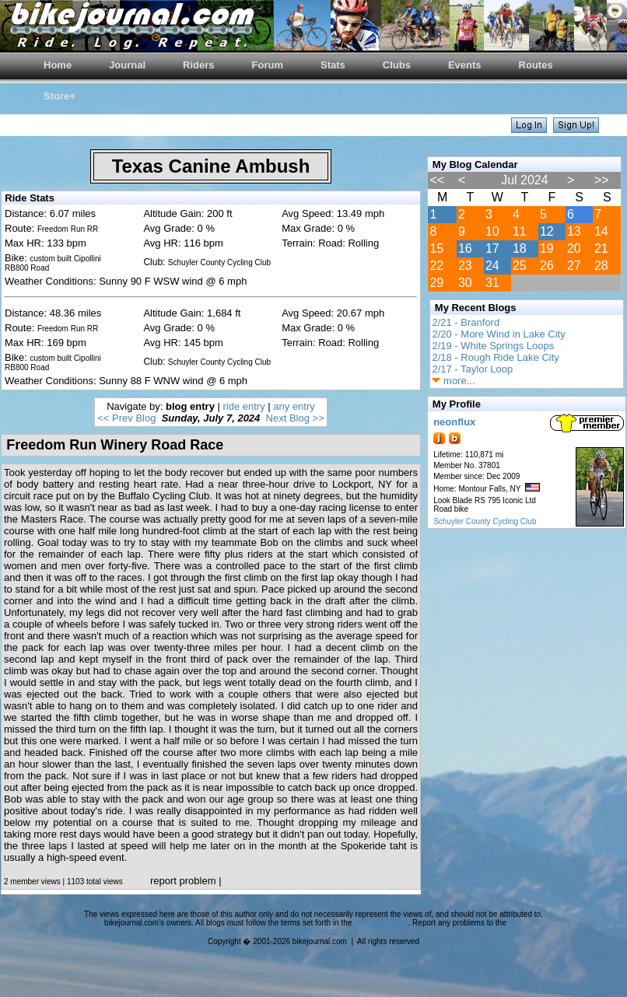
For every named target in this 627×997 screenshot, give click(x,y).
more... (453, 381)
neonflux (454, 422)
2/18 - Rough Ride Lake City (495, 357)
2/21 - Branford (465, 322)
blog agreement (381, 922)
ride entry (244, 406)
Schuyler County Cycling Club (484, 521)
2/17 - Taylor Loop (472, 369)
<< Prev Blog (126, 418)
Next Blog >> (295, 418)
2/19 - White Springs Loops (493, 346)
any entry (293, 406)
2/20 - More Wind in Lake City (498, 334)
